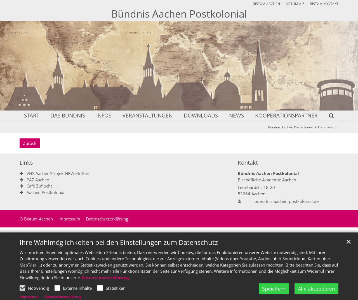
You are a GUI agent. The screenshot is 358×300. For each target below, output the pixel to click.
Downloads (201, 116)
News (236, 116)
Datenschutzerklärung (105, 290)
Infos (103, 116)
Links (26, 162)
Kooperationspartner (286, 116)
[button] (328, 117)
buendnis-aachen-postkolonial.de (287, 201)
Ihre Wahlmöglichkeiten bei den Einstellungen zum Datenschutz (119, 255)
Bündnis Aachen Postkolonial (290, 127)
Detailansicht (328, 127)
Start (31, 116)
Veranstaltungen (148, 116)
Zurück (29, 143)
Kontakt (248, 162)
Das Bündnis (67, 116)
